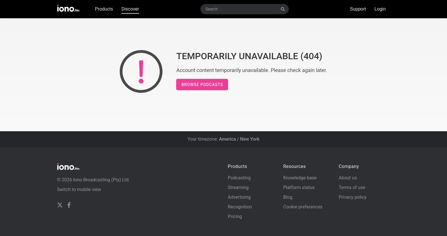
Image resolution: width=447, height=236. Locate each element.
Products (104, 9)
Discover (130, 9)
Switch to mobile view (79, 189)
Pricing (235, 216)
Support (358, 9)
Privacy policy (353, 197)
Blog (287, 197)
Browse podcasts (202, 84)
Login (380, 9)
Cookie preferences (302, 207)
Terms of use (352, 187)
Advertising (239, 197)
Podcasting (239, 177)
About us (348, 177)
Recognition (240, 207)
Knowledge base (299, 177)
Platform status (299, 187)
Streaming (238, 187)
